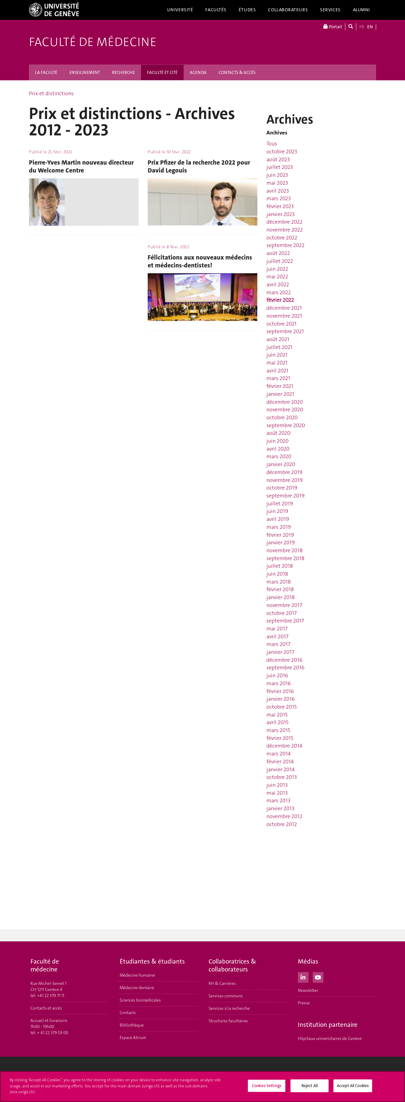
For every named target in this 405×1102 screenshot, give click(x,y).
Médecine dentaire (137, 987)
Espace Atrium (133, 1037)
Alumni (361, 10)
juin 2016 (277, 675)
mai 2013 (277, 793)
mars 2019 (278, 527)
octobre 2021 (281, 323)
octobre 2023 (281, 151)
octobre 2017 (281, 613)
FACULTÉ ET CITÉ (162, 72)
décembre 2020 (284, 402)
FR (361, 27)
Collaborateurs (288, 10)
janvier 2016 (280, 699)
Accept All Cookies (353, 1085)
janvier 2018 (280, 597)
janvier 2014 (280, 769)
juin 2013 (277, 785)
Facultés (216, 10)
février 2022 (280, 300)
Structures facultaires (228, 1021)
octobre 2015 (281, 706)
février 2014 (280, 761)
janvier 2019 (280, 542)
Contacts (128, 1012)
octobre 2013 (281, 777)
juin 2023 (277, 175)
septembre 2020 (285, 425)
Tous (271, 143)
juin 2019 (277, 511)
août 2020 (278, 433)
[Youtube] (318, 976)
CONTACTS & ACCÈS (237, 72)
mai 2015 (276, 714)
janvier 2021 (280, 394)
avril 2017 (277, 636)
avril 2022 (277, 284)
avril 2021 (277, 370)
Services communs (226, 996)
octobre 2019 (281, 487)
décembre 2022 (284, 221)
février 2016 (280, 691)
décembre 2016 (284, 660)
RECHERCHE (123, 72)
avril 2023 (277, 190)
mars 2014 (278, 753)
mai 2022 (277, 276)
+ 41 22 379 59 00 (52, 1032)
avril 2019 (277, 519)
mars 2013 (278, 800)
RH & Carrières (222, 983)
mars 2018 (278, 581)
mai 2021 (276, 362)
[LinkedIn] (303, 976)
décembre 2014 (284, 745)
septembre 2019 (285, 495)
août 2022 (278, 253)
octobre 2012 (281, 824)
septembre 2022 (285, 245)
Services (330, 10)
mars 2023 (278, 198)
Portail (332, 26)
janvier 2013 (280, 808)
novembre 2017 (284, 605)
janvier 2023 (280, 214)
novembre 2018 (284, 550)
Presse (304, 1003)
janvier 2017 (280, 652)
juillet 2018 (279, 566)
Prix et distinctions (51, 93)
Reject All (309, 1085)
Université (180, 10)
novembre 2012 (284, 816)
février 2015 (279, 738)
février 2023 (280, 206)
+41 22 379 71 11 (50, 995)
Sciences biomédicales (140, 1000)
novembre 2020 (284, 409)
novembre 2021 (284, 315)
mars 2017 (278, 644)
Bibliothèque (132, 1025)
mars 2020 (278, 456)
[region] (202, 1086)
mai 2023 (277, 183)
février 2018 (280, 589)
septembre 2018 (285, 558)
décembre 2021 (284, 308)
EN (370, 27)
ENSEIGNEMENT (84, 72)
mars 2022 (278, 292)
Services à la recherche (229, 1008)
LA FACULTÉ (46, 72)
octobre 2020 (282, 417)
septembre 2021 (285, 331)
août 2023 (278, 159)
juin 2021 (276, 354)
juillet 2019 (279, 503)
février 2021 (279, 386)
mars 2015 (278, 730)
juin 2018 (277, 573)
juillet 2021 (279, 347)
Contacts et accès (46, 1008)
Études (247, 10)
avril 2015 (277, 722)
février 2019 (280, 535)
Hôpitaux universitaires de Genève (330, 1038)
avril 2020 (278, 448)
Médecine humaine (137, 975)
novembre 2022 (284, 229)
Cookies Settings (266, 1085)
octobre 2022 (281, 237)
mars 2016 (278, 683)
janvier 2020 (280, 464)
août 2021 (277, 339)
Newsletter (308, 990)
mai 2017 (276, 628)
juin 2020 (277, 441)
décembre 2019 (284, 472)
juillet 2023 (279, 167)
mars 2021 (278, 378)
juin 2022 (277, 269)
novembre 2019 (284, 480)
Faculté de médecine (93, 42)
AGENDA (198, 72)
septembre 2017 (285, 620)
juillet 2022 (279, 261)
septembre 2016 (285, 667)
